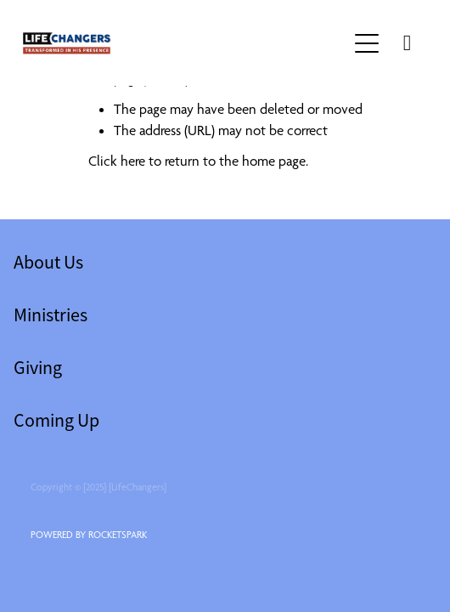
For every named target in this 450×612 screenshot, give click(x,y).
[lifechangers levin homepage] (184, 43)
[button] (366, 43)
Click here (116, 160)
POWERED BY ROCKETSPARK (89, 535)
